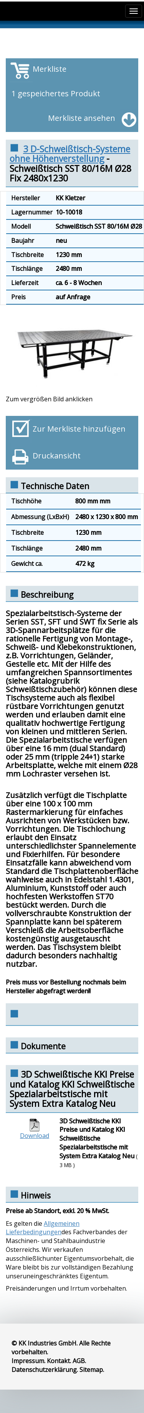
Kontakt (58, 1361)
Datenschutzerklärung (44, 1369)
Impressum (28, 1361)
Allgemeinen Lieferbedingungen (42, 1228)
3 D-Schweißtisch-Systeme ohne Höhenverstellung (70, 154)
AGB (79, 1361)
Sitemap (91, 1369)
